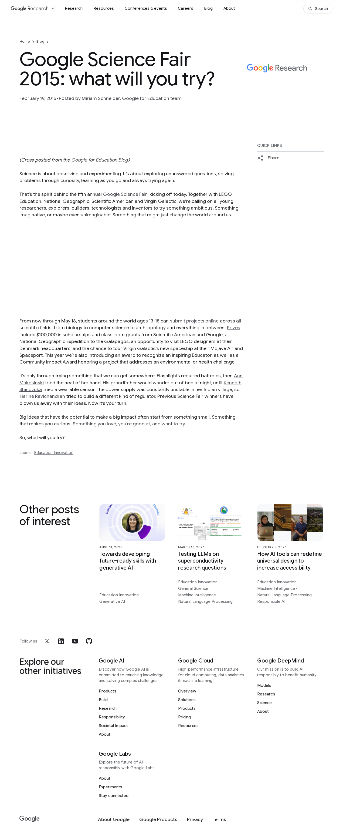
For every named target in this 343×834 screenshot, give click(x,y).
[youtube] (75, 641)
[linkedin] (61, 641)
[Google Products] (158, 819)
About (229, 8)
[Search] (318, 8)
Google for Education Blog (99, 160)
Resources (103, 8)
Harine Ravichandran (42, 396)
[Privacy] (195, 819)
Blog (208, 8)
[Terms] (219, 819)
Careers (185, 8)
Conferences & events (146, 8)
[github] (89, 641)
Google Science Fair (125, 194)
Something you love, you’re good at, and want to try (129, 424)
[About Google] (114, 819)
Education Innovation (53, 452)
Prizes (233, 328)
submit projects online (194, 321)
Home (25, 41)
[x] (46, 641)
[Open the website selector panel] (53, 8)
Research (74, 8)
